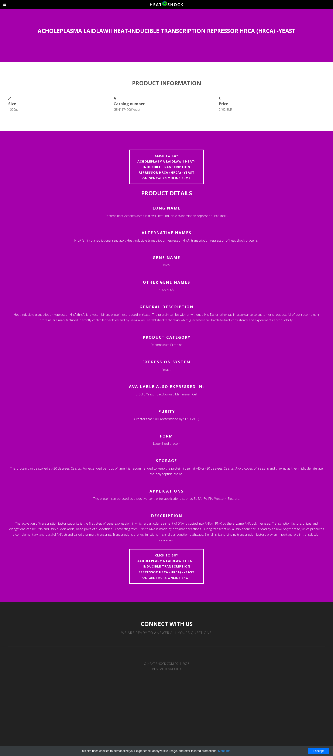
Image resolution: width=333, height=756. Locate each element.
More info (224, 751)
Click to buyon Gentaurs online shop (166, 166)
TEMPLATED (173, 669)
